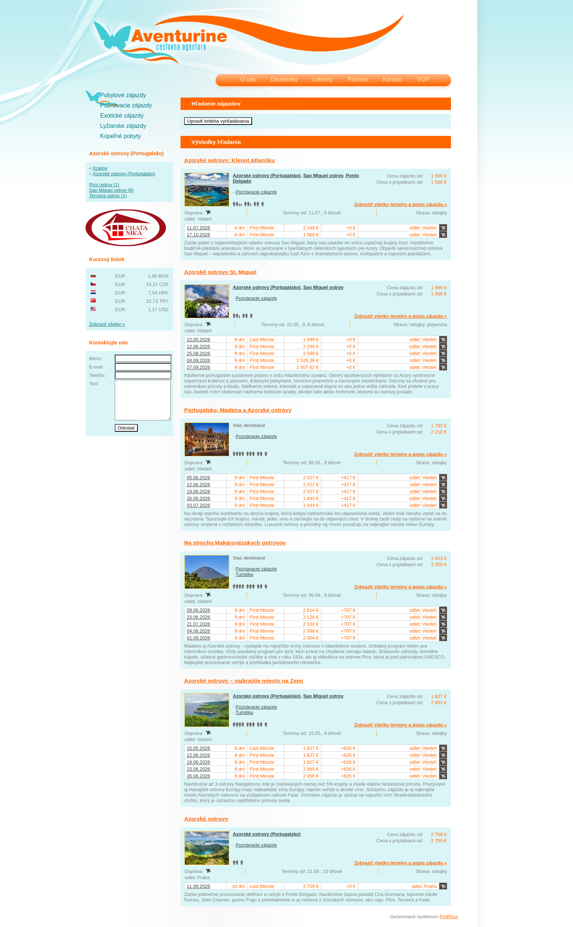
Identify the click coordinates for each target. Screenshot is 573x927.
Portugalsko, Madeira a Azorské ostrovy (237, 410)
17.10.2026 (198, 234)
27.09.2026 (198, 367)
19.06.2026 (198, 491)
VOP (423, 79)
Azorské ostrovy (206, 819)
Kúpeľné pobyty (120, 136)
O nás (248, 79)
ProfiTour (449, 916)
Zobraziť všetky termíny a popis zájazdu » (400, 204)
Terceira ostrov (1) (108, 195)
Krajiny (100, 168)
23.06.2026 (198, 617)
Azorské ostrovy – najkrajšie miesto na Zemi (243, 681)
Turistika (244, 574)
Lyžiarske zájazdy (123, 126)
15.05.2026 (198, 748)
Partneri (358, 79)
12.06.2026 (198, 346)
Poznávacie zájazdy (126, 105)
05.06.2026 (198, 477)
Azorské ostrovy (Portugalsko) (124, 173)
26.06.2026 (198, 498)
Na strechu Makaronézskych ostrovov (235, 542)
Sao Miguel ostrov (323, 175)
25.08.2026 (198, 353)
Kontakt (392, 79)
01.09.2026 (198, 638)
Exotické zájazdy (122, 115)
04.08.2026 (198, 631)
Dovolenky (284, 79)
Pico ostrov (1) (104, 184)
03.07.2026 (198, 505)
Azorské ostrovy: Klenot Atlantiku (229, 160)
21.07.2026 (198, 624)
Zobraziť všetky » (107, 324)
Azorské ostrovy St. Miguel (220, 272)
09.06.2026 (198, 610)
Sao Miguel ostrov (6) (111, 190)
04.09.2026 (198, 360)
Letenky (322, 79)
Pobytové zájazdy (123, 95)
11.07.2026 (198, 227)
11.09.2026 (198, 886)
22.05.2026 (198, 339)
